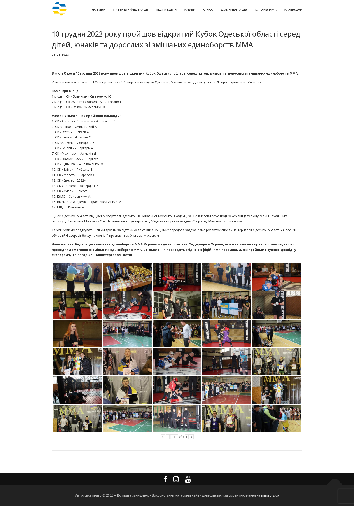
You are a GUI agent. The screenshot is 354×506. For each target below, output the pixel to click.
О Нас (208, 9)
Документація (234, 9)
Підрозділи (166, 9)
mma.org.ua (270, 495)
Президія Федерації (130, 9)
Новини (99, 9)
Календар (293, 9)
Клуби (190, 9)
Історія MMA (266, 9)
